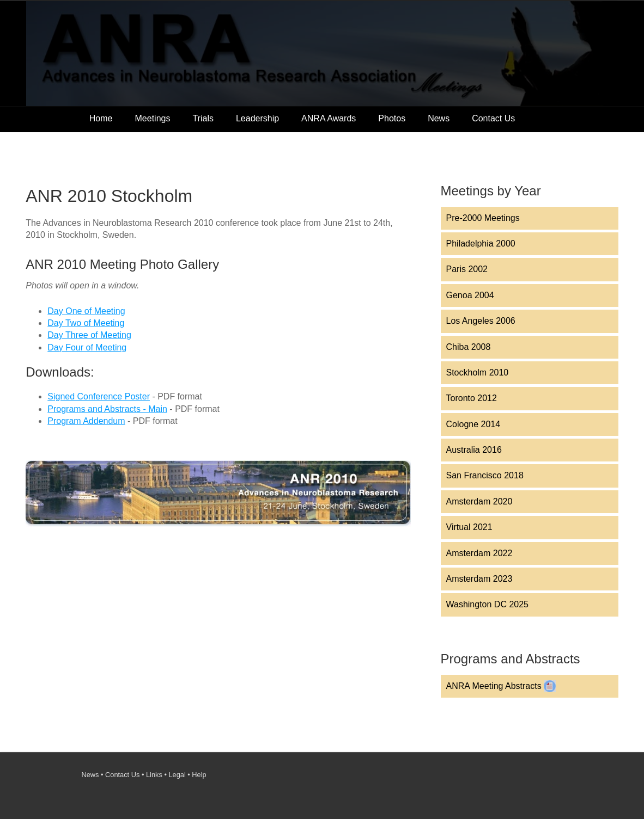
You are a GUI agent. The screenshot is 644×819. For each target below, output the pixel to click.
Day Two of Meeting (85, 323)
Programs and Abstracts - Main (107, 409)
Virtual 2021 (469, 527)
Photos (391, 118)
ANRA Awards (328, 118)
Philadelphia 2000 (480, 243)
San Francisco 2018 (485, 475)
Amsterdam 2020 (479, 501)
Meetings (153, 118)
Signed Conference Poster (98, 396)
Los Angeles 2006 (480, 320)
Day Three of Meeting (89, 335)
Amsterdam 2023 (479, 578)
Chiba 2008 (468, 347)
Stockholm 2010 (477, 372)
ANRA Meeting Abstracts (501, 686)
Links (154, 775)
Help (199, 775)
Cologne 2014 (473, 424)
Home (101, 118)
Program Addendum (86, 421)
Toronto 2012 (471, 398)
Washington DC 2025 (487, 604)
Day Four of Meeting (86, 347)
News (438, 118)
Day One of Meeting (86, 311)
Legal (176, 775)
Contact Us (493, 118)
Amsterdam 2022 (479, 553)
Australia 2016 (474, 449)
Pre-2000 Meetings (483, 218)
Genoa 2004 (470, 295)
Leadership (257, 118)
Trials (203, 118)
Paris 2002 (467, 269)
